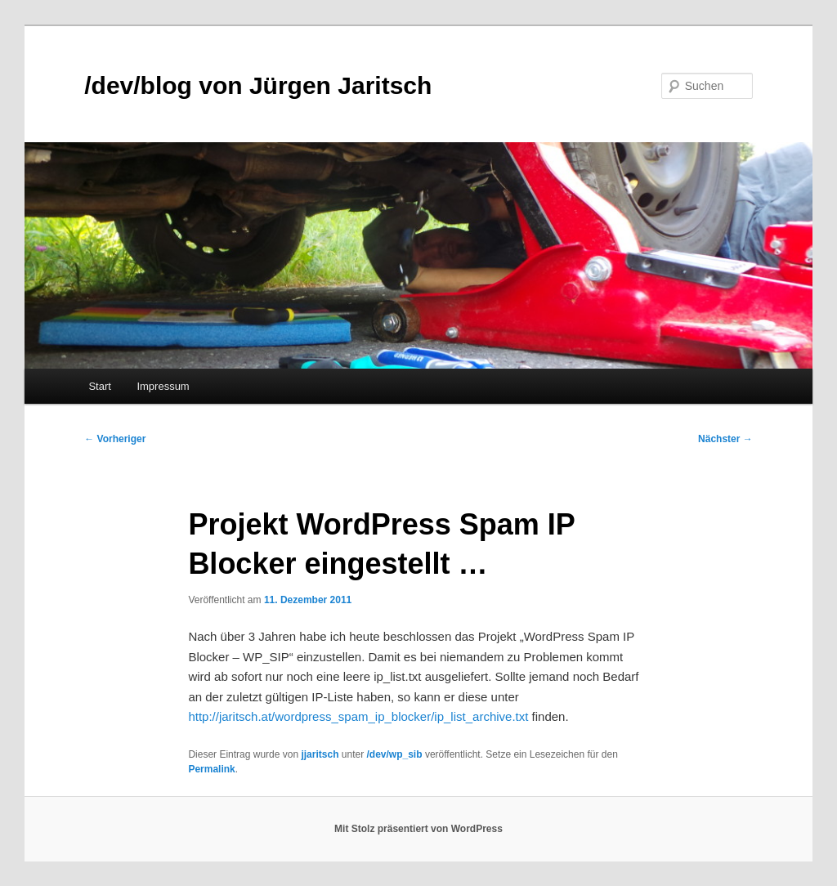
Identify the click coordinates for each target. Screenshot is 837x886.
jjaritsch (319, 754)
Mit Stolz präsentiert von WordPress (418, 829)
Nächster (725, 439)
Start (99, 386)
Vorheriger (114, 439)
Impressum (163, 386)
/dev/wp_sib (395, 754)
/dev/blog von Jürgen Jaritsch (258, 85)
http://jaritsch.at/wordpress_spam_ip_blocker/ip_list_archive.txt (358, 716)
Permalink (211, 769)
